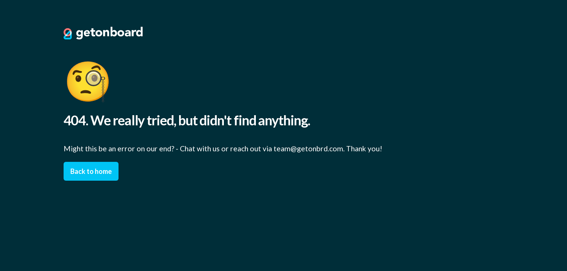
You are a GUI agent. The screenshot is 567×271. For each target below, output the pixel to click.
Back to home (91, 171)
